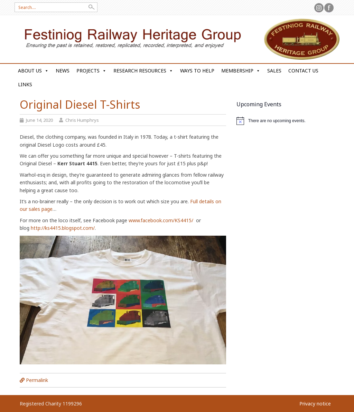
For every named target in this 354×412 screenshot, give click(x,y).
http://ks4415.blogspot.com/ (63, 228)
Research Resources (143, 70)
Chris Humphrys (82, 120)
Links (25, 84)
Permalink (37, 380)
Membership (240, 70)
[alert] (285, 121)
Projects (91, 70)
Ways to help (197, 70)
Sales (274, 70)
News (62, 70)
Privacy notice (315, 403)
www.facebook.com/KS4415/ (161, 220)
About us (33, 70)
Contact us (303, 70)
